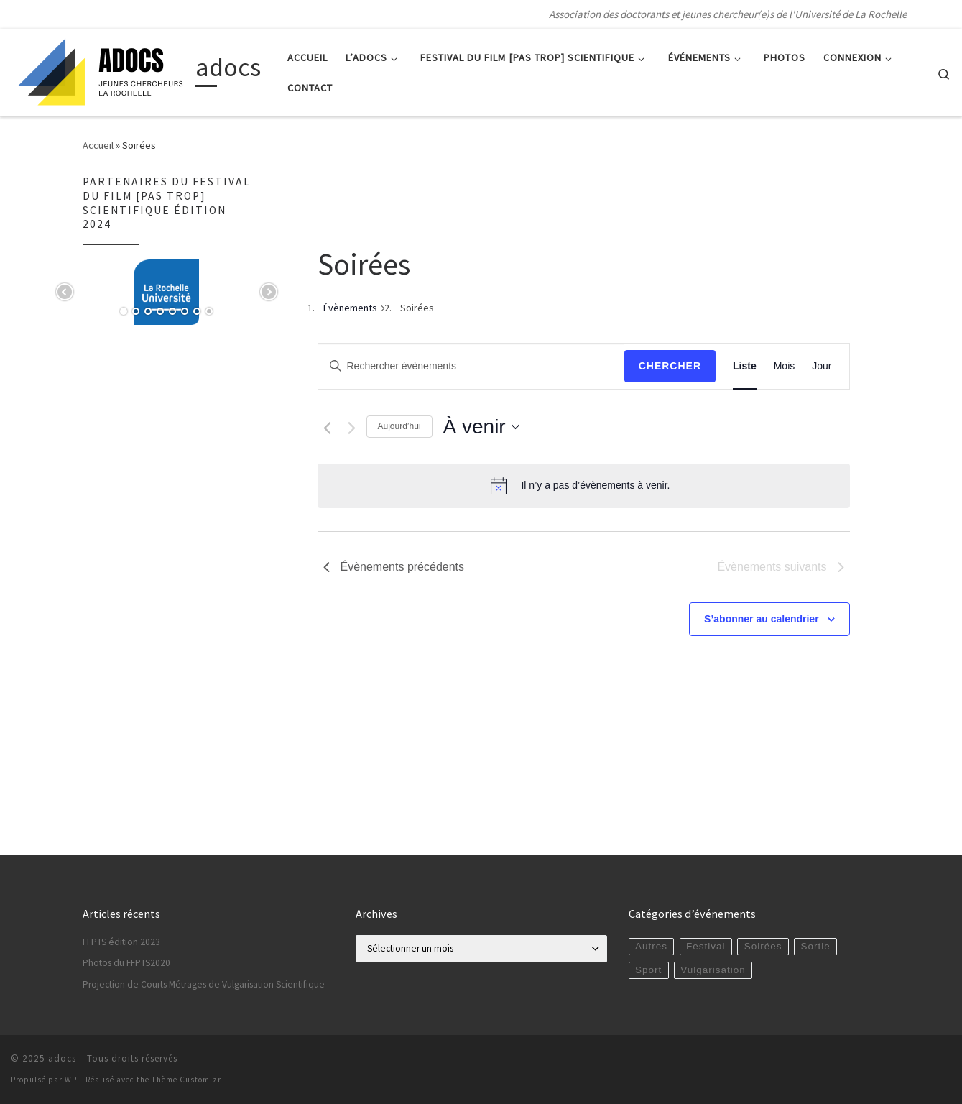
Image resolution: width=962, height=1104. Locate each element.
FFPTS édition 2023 (121, 942)
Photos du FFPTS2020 (126, 963)
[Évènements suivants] (352, 428)
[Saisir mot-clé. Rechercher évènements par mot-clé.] (471, 366)
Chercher (670, 366)
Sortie (816, 946)
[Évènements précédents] (327, 428)
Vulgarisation (713, 970)
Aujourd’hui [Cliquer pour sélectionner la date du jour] (399, 426)
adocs (62, 1058)
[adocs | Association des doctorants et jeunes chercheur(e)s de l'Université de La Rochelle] (100, 70)
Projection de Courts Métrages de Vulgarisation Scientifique (204, 984)
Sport (648, 970)
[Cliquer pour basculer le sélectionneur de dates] (481, 427)
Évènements (350, 307)
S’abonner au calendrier (761, 619)
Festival (706, 946)
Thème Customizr (186, 1080)
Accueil (98, 145)
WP (71, 1080)
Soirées (763, 946)
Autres (651, 946)
